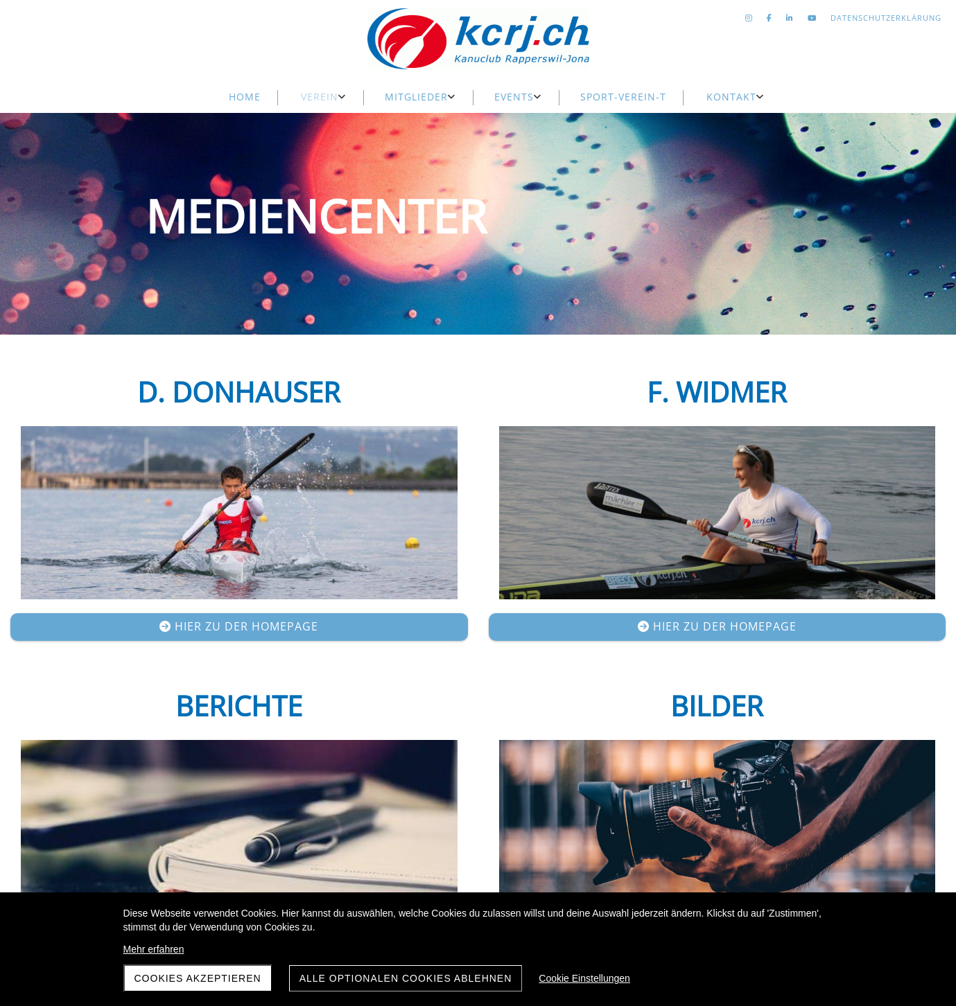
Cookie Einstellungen (584, 978)
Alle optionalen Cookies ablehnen (405, 978)
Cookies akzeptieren (197, 978)
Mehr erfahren (153, 949)
